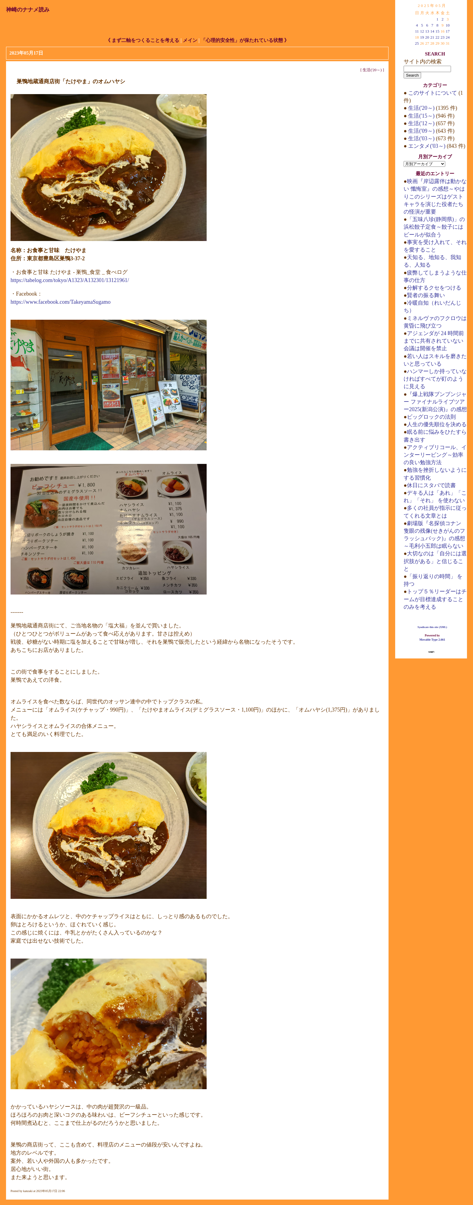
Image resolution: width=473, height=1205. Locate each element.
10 (448, 25)
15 (438, 31)
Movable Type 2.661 (432, 639)
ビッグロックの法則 (431, 417)
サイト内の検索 (423, 62)
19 (422, 37)
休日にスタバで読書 (431, 485)
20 (427, 37)
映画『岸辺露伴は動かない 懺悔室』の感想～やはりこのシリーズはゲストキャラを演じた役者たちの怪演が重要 (435, 196)
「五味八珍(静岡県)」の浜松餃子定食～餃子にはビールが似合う (434, 226)
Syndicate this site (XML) (432, 627)
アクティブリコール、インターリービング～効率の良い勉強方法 (435, 454)
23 (443, 37)
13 (427, 31)
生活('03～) (421, 138)
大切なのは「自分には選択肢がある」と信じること (435, 561)
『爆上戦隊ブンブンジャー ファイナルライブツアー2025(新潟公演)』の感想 (435, 401)
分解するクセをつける (434, 288)
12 (422, 31)
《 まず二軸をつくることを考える (142, 40)
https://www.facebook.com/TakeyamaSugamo (61, 302)
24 (448, 37)
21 (432, 37)
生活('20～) (372, 70)
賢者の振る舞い (426, 295)
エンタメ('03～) (427, 146)
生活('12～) (421, 123)
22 (438, 37)
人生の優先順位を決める (437, 424)
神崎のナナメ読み (27, 10)
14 (432, 31)
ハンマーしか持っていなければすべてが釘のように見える (435, 378)
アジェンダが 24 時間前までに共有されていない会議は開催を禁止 (434, 340)
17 (448, 31)
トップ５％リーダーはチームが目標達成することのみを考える (435, 599)
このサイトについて (433, 93)
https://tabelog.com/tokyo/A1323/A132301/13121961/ (70, 280)
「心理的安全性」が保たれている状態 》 (245, 40)
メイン (190, 40)
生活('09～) (421, 131)
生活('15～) (421, 116)
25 (417, 43)
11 (417, 31)
